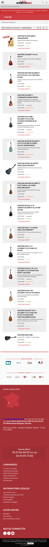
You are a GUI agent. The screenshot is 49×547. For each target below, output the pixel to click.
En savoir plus (24, 545)
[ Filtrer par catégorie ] (9, 22)
